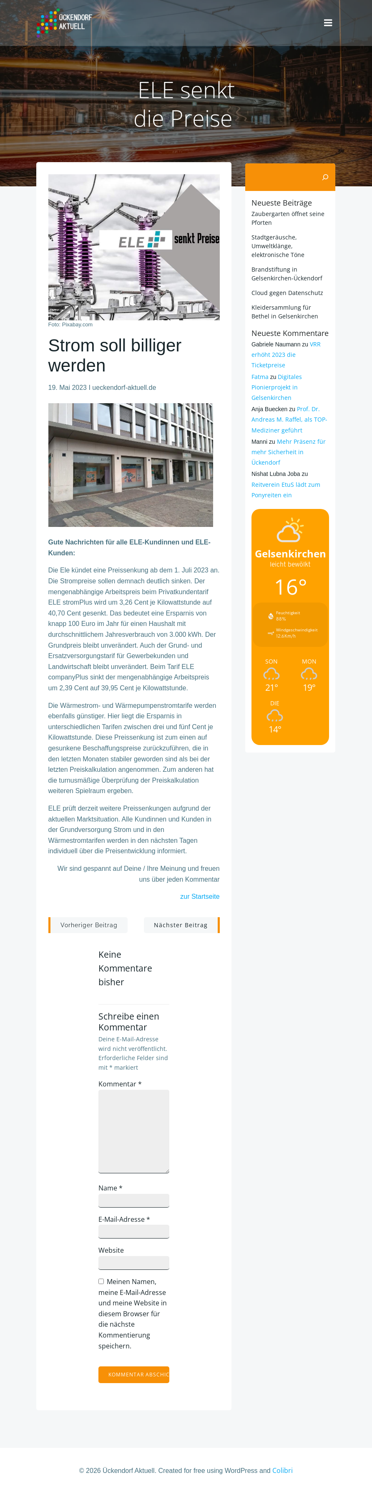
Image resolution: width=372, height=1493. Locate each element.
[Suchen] (326, 176)
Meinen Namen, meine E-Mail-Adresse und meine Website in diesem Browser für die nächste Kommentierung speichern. (134, 1314)
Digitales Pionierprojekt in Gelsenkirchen (276, 385)
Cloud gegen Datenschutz (286, 291)
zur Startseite (199, 896)
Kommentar (121, 1084)
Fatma (259, 375)
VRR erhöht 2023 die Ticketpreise (285, 353)
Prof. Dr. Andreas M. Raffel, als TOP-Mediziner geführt (289, 418)
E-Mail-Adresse (125, 1219)
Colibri (282, 1470)
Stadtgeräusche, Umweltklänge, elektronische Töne (277, 244)
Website (112, 1250)
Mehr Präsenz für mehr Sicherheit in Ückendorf (288, 450)
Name (112, 1188)
